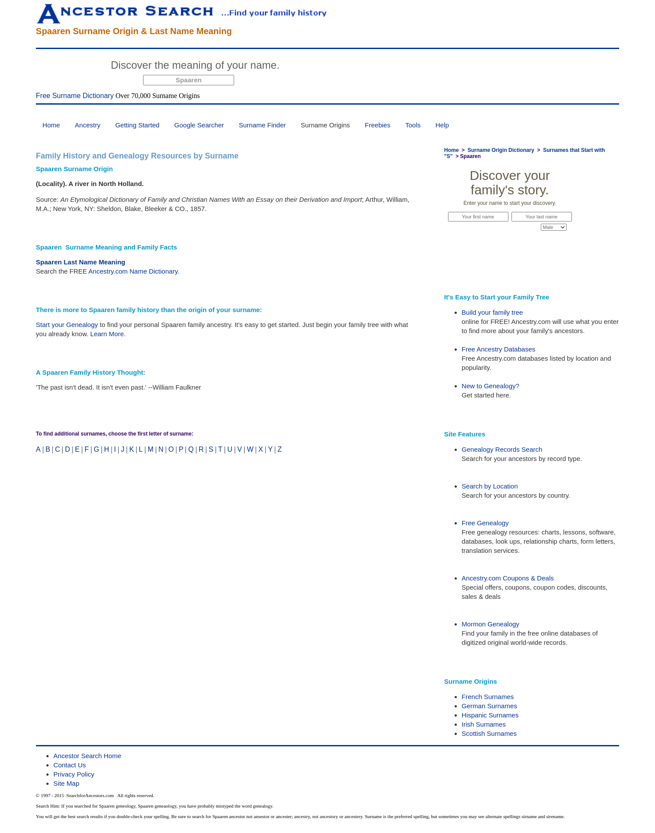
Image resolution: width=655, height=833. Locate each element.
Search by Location (490, 486)
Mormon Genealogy (490, 624)
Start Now (316, 66)
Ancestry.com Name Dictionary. (133, 271)
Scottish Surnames (489, 733)
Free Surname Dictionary (75, 95)
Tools (412, 125)
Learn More (107, 333)
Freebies (377, 125)
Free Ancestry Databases (498, 349)
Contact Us (69, 765)
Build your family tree (492, 312)
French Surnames (488, 696)
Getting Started (137, 125)
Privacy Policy (73, 774)
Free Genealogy (485, 523)
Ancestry (87, 125)
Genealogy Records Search (502, 449)
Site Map (66, 783)
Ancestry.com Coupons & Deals (508, 578)
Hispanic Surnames (490, 715)
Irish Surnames (484, 724)
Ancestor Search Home (87, 755)
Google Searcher (199, 125)
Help (442, 125)
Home (51, 125)
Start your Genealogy (67, 324)
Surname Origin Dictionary (501, 150)
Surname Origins (325, 125)
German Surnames (489, 706)
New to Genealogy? (490, 386)
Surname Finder (262, 125)
